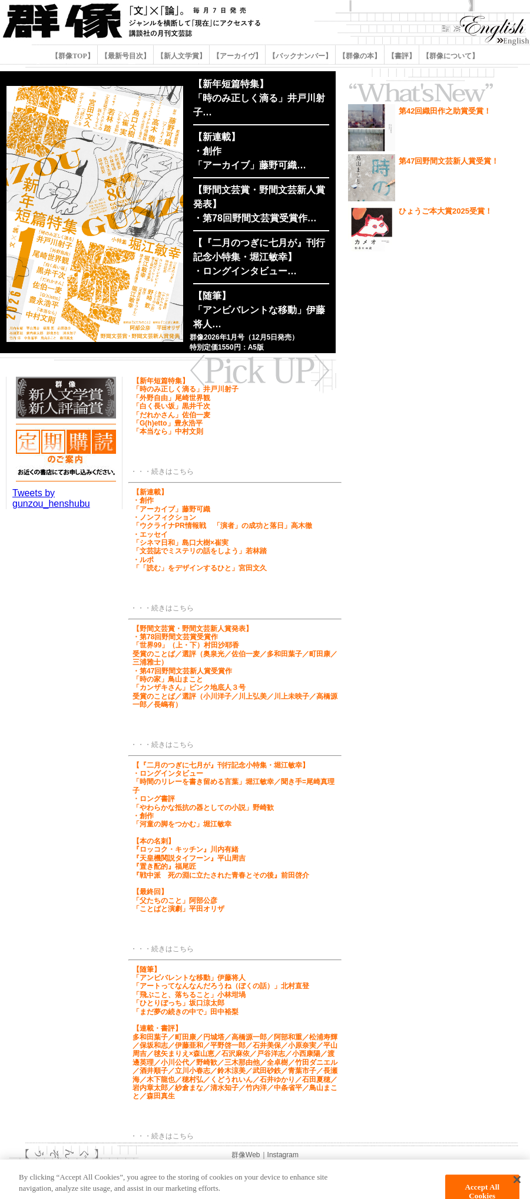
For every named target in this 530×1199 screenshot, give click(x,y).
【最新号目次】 (125, 56)
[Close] (517, 1185)
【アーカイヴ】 (237, 56)
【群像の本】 (360, 56)
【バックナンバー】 (300, 56)
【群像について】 (449, 56)
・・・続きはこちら (162, 471)
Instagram (283, 1155)
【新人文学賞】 (181, 56)
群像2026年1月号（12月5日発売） (244, 337)
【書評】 (402, 56)
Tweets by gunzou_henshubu (51, 498)
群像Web (245, 1155)
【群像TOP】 (73, 56)
